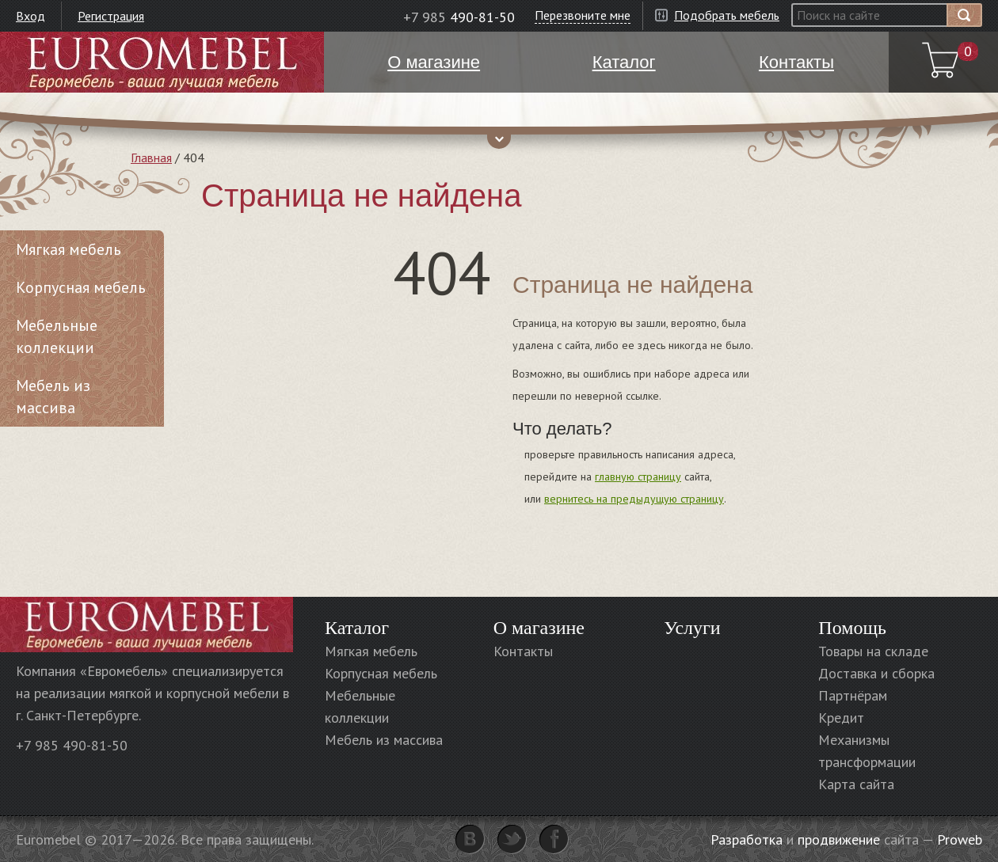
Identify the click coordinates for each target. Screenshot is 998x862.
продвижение (839, 839)
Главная (151, 157)
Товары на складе (873, 651)
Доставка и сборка (876, 673)
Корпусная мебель (81, 287)
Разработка (746, 839)
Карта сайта (856, 784)
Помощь (852, 627)
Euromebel (162, 62)
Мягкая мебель (68, 249)
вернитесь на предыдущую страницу (634, 499)
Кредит (841, 717)
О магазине (539, 627)
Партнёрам (852, 695)
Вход (30, 16)
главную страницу (638, 476)
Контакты (523, 651)
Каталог (357, 627)
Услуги (692, 627)
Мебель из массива (53, 396)
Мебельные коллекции (56, 336)
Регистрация (111, 16)
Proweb (959, 839)
